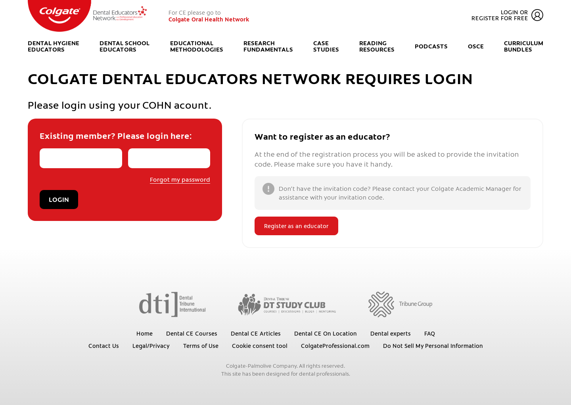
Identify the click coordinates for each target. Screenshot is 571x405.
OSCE (476, 46)
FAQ (429, 333)
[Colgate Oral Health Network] (87, 16)
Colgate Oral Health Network (209, 19)
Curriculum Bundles (523, 46)
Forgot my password (180, 179)
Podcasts (431, 46)
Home (144, 333)
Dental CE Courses (191, 333)
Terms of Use (200, 345)
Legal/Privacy (151, 345)
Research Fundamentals (268, 46)
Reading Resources (377, 46)
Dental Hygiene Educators (53, 46)
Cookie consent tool (259, 345)
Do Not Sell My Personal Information (433, 345)
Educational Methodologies (196, 46)
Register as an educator (296, 226)
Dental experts (390, 333)
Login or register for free (507, 15)
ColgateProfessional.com (335, 345)
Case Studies (326, 46)
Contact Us (103, 345)
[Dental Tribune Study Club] (287, 303)
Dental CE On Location (325, 333)
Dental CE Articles (256, 333)
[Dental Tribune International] (172, 303)
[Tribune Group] (400, 303)
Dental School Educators (125, 46)
